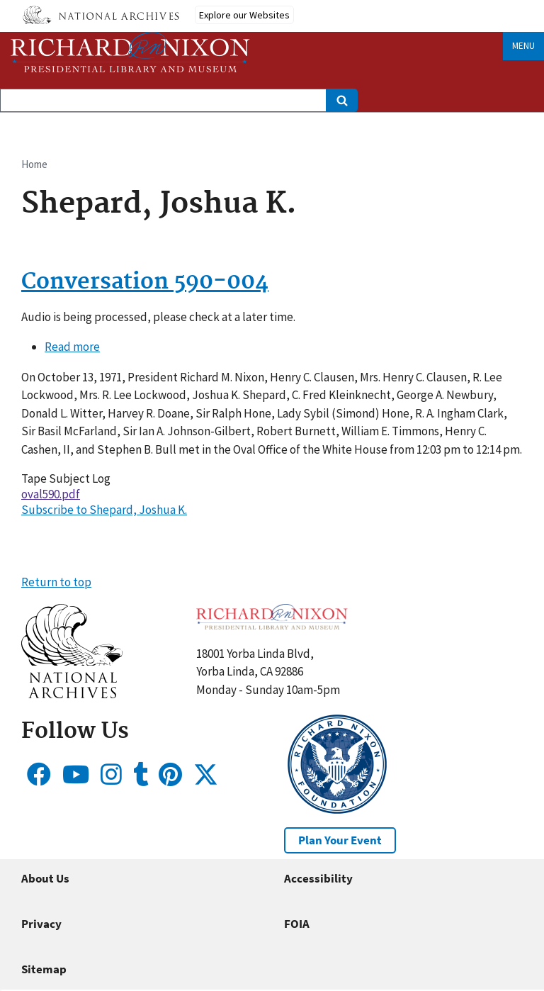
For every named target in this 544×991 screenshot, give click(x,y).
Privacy (41, 923)
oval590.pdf (50, 494)
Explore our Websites (244, 15)
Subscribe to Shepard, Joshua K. (104, 509)
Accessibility (318, 878)
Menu (523, 46)
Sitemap (44, 969)
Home (34, 164)
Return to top (56, 582)
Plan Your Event (340, 840)
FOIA (297, 923)
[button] (72, 694)
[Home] (130, 52)
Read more (72, 346)
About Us (45, 878)
